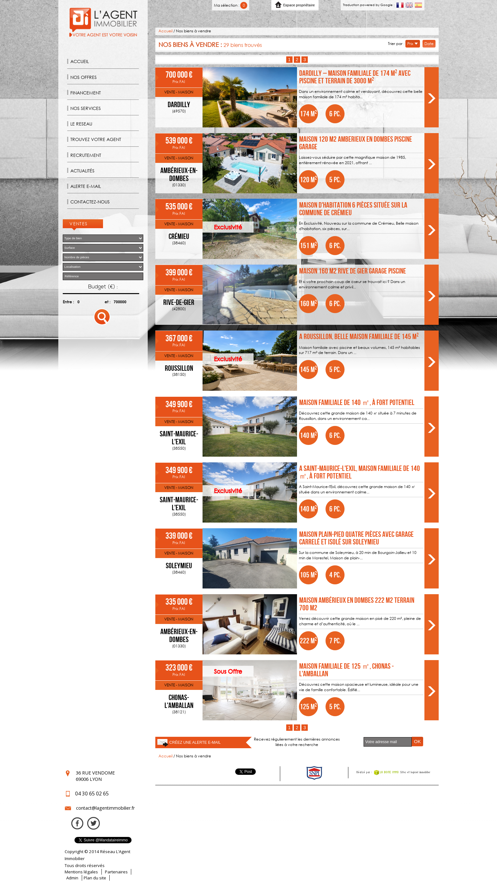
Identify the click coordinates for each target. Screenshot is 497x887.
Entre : (68, 301)
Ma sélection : (230, 5)
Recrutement (85, 155)
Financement (85, 92)
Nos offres (83, 77)
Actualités (82, 170)
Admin (72, 878)
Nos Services (85, 108)
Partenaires (116, 872)
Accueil (79, 61)
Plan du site (95, 878)
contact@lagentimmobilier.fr (105, 808)
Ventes (78, 223)
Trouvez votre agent (95, 139)
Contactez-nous (90, 201)
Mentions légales (81, 872)
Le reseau (81, 123)
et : (107, 301)
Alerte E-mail (85, 186)
